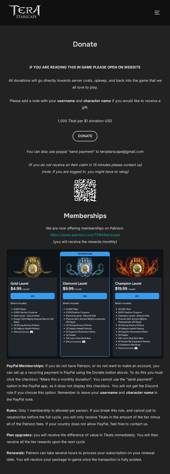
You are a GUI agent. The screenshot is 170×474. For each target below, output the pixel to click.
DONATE (85, 136)
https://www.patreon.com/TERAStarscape (85, 235)
